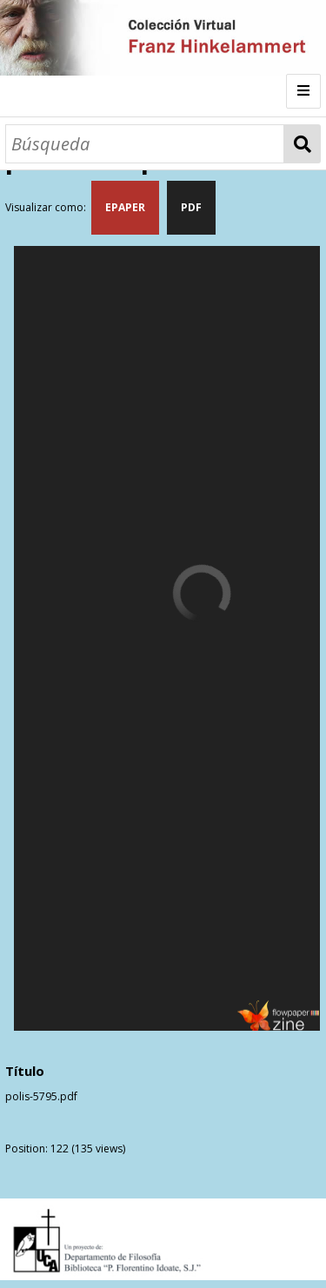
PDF (191, 207)
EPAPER (125, 207)
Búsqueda (302, 143)
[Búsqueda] (144, 143)
